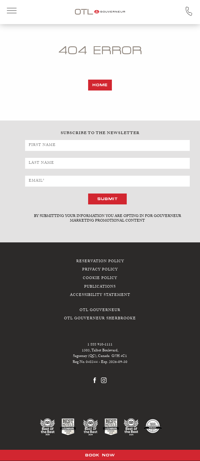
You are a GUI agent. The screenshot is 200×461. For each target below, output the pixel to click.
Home (100, 85)
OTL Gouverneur (100, 310)
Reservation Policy (100, 261)
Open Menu (12, 11)
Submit (107, 198)
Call (188, 11)
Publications (100, 287)
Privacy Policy (100, 270)
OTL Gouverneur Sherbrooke (100, 319)
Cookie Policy (100, 278)
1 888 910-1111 (100, 345)
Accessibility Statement (100, 295)
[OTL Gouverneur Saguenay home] (100, 11)
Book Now (100, 455)
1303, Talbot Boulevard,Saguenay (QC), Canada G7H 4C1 (100, 353)
